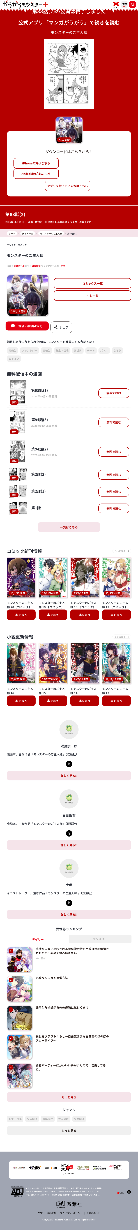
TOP (40, 1213)
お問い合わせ (93, 1213)
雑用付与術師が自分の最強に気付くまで (62, 1007)
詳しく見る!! (69, 775)
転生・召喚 (62, 350)
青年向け (48, 1119)
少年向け (32, 1119)
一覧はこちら (69, 527)
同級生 (12, 350)
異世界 (78, 350)
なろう (117, 350)
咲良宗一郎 (41, 222)
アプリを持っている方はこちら (67, 186)
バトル (104, 350)
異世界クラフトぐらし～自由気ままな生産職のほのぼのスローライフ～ (72, 1038)
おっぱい (14, 358)
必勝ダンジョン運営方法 (52, 978)
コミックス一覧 (92, 283)
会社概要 (51, 1213)
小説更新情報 (20, 636)
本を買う (21, 615)
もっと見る (69, 1097)
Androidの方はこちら (36, 173)
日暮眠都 (60, 222)
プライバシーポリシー (71, 1213)
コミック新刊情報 (24, 551)
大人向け (63, 1119)
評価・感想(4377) (30, 326)
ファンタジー (29, 350)
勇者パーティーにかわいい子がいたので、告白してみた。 (71, 1067)
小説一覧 (92, 295)
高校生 (46, 350)
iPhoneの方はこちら (36, 163)
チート (91, 350)
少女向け (79, 1119)
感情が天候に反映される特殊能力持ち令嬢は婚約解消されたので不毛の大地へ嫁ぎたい (72, 951)
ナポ (89, 222)
